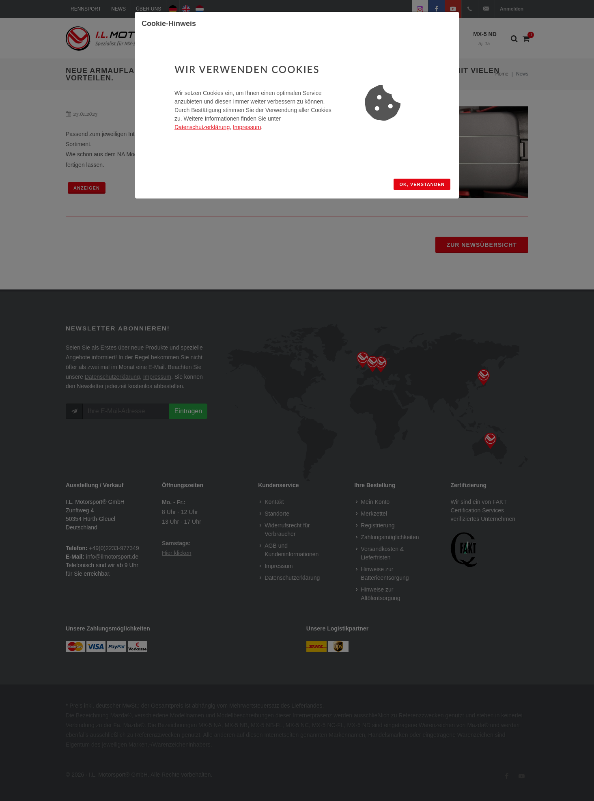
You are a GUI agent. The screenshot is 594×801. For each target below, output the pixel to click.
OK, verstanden (422, 184)
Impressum (247, 127)
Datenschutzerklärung (202, 127)
